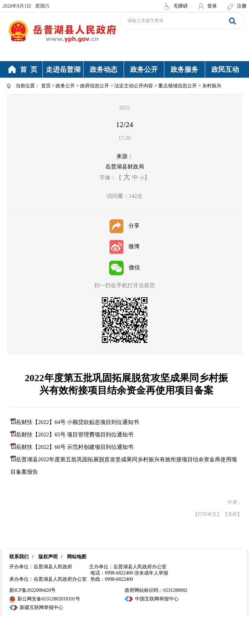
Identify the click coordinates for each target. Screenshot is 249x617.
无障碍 (176, 6)
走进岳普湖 (63, 69)
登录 (207, 6)
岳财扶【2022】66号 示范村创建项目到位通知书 (74, 447)
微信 (124, 267)
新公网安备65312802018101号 (44, 598)
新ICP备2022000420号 (32, 590)
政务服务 (184, 69)
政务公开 (144, 69)
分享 (124, 226)
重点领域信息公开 (177, 85)
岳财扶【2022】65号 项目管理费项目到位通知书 (74, 434)
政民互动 (225, 69)
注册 (237, 6)
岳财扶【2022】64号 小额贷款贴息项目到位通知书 (77, 422)
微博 (124, 246)
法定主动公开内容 (133, 85)
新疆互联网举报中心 (41, 607)
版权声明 (48, 556)
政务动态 (103, 69)
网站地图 (76, 556)
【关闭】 (232, 514)
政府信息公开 (94, 85)
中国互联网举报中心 (157, 598)
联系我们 (19, 556)
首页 (46, 85)
